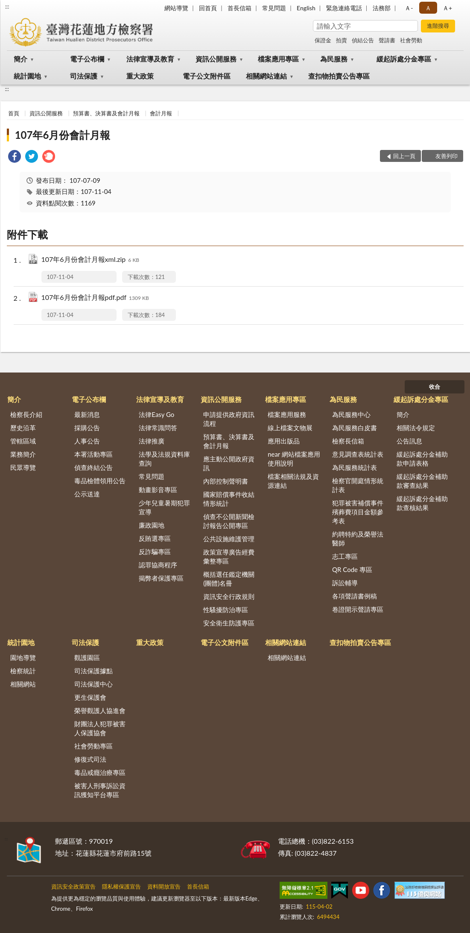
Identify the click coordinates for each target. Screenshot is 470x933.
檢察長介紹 (26, 414)
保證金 (323, 40)
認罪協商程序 (158, 565)
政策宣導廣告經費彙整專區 (228, 556)
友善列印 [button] (446, 156)
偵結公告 (363, 40)
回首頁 (208, 8)
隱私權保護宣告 (121, 886)
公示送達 (87, 494)
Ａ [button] (428, 8)
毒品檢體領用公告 (100, 480)
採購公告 (87, 427)
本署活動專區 (93, 454)
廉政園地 (151, 525)
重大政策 (140, 76)
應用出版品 (284, 441)
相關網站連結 (266, 76)
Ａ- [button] (409, 8)
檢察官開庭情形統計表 (357, 485)
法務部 (382, 8)
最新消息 (87, 414)
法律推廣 (151, 441)
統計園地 (27, 76)
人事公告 (87, 441)
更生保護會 (90, 697)
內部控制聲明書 (225, 481)
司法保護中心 (93, 684)
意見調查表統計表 (357, 454)
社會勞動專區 (93, 746)
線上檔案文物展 (290, 427)
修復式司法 (90, 759)
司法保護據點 (93, 671)
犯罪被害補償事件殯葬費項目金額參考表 (357, 512)
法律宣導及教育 (150, 59)
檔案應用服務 (287, 414)
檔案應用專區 (278, 59)
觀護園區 (87, 657)
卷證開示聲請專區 (357, 609)
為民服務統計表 (354, 467)
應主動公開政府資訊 (228, 463)
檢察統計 (23, 671)
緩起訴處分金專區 (404, 59)
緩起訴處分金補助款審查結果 (422, 480)
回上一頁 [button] (404, 156)
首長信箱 (239, 8)
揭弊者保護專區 (161, 578)
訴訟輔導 (345, 583)
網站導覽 (176, 8)
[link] (14, 157)
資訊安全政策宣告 (73, 886)
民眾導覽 (23, 467)
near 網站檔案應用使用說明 (294, 458)
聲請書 (387, 40)
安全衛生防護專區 (228, 623)
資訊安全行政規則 (228, 596)
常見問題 (274, 8)
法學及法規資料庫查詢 (164, 458)
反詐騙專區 (155, 551)
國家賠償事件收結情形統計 (228, 498)
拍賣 (341, 40)
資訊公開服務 (216, 59)
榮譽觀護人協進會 (100, 710)
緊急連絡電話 (344, 8)
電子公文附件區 (207, 76)
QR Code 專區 (352, 569)
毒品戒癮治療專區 (100, 772)
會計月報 (161, 113)
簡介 (20, 59)
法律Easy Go (156, 414)
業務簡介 (23, 454)
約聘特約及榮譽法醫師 (357, 538)
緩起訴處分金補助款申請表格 (422, 458)
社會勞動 (411, 40)
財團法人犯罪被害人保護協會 (100, 728)
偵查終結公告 (93, 467)
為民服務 (333, 59)
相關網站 (23, 684)
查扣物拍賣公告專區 (339, 76)
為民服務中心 (351, 414)
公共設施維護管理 (228, 539)
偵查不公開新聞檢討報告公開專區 (228, 521)
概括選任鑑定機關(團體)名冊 (228, 578)
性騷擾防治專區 (225, 609)
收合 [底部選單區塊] (434, 386)
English (306, 8)
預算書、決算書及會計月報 (106, 113)
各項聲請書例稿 (354, 596)
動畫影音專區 (158, 489)
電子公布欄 (87, 59)
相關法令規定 (416, 427)
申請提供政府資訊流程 (228, 419)
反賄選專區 (155, 538)
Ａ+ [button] (447, 8)
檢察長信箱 (348, 441)
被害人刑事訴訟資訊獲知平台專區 (100, 790)
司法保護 (83, 76)
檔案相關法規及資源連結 (293, 480)
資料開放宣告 (164, 886)
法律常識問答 (158, 427)
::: (7, 6)
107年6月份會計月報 (63, 135)
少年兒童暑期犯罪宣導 (164, 507)
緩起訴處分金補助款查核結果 (422, 503)
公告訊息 (409, 441)
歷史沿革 (23, 427)
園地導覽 (23, 657)
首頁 (13, 113)
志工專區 (345, 556)
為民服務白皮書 (354, 427)
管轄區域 (23, 441)
